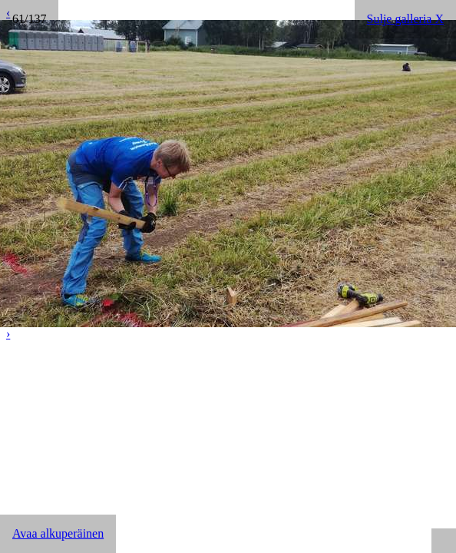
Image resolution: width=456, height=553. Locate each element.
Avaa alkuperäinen (58, 533)
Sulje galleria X (405, 18)
